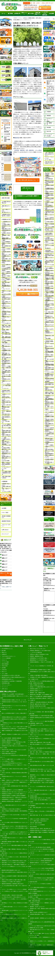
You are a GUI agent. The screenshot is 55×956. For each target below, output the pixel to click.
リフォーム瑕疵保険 (6, 658)
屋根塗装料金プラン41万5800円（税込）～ (39, 660)
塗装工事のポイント (6, 206)
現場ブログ (4, 652)
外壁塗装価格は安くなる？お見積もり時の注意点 (6, 232)
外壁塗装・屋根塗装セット (6, 76)
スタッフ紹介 (5, 512)
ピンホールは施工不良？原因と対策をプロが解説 (6, 301)
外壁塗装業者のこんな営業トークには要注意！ (49, 298)
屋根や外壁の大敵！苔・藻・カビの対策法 (49, 358)
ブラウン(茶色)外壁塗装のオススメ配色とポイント (49, 431)
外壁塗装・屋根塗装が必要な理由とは (10, 740)
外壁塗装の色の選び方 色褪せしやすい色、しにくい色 (14, 699)
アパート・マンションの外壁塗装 (37, 824)
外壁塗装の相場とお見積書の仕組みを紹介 (49, 195)
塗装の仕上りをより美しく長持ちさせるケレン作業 (6, 305)
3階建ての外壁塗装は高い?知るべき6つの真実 (49, 225)
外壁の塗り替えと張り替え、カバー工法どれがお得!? (49, 230)
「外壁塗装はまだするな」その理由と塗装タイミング (6, 224)
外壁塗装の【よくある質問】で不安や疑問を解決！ (13, 694)
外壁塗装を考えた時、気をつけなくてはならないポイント (14, 791)
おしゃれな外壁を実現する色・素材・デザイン (49, 406)
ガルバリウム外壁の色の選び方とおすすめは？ (12, 763)
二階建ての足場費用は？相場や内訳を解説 (49, 294)
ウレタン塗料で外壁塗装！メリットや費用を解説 (6, 271)
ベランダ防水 (38, 149)
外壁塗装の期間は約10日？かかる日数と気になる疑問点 (14, 717)
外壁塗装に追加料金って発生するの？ (49, 187)
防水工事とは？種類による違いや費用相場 (6, 443)
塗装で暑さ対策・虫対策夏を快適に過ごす (6, 284)
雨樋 (17, 115)
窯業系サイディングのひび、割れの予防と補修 (49, 311)
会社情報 (4, 667)
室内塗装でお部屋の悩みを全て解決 (38, 706)
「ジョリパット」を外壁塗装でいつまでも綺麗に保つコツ (14, 832)
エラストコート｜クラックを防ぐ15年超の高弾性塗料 (42, 868)
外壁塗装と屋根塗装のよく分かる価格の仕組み (40, 650)
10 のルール (4, 660)
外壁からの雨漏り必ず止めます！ (37, 685)
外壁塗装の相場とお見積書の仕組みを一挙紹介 (40, 669)
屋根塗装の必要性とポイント (36, 690)
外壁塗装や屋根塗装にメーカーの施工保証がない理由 (49, 277)
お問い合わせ (5, 529)
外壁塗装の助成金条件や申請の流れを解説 (49, 182)
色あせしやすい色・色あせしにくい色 (50, 93)
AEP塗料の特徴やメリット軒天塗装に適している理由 (49, 462)
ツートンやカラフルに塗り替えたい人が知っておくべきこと (50, 99)
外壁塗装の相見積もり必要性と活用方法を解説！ (49, 191)
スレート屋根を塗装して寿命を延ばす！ (39, 820)
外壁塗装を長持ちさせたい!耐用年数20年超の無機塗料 (49, 273)
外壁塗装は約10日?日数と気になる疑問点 (49, 212)
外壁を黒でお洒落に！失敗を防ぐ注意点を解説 (49, 419)
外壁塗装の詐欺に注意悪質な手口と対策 (49, 208)
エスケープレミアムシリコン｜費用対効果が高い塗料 (42, 858)
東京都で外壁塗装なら (6, 517)
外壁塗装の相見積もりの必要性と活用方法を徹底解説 (13, 795)
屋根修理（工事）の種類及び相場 (6, 237)
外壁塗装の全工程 (6, 219)
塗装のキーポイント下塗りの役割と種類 (49, 260)
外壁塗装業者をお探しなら (8, 679)
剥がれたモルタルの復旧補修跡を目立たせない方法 (6, 297)
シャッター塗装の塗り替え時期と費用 (6, 426)
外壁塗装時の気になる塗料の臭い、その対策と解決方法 (14, 728)
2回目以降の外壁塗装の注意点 (49, 251)
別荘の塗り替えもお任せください (49, 162)
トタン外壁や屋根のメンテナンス (6, 387)
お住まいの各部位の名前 (6, 249)
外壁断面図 (4, 481)
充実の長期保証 (5, 663)
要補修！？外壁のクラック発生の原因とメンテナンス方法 (14, 780)
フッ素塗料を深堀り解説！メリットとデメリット (49, 436)
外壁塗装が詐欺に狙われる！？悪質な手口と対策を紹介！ (14, 797)
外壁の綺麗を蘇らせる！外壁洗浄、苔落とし (49, 354)
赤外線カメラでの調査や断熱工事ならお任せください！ (42, 686)
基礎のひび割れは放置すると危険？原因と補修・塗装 (13, 879)
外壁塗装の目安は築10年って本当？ (6, 215)
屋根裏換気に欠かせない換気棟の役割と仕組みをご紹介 (14, 860)
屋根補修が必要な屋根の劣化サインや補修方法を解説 (42, 780)
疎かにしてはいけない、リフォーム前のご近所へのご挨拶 (14, 726)
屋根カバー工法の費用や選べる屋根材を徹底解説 (6, 245)
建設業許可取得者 (6, 521)
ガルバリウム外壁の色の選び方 (49, 247)
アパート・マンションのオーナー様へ (49, 158)
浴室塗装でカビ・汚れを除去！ (5, 421)
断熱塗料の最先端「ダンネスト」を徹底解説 (49, 380)
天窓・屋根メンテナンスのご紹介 (6, 344)
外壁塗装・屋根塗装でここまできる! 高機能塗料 (12, 789)
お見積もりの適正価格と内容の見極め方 (49, 204)
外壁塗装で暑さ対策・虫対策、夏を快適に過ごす (41, 828)
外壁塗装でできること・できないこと (6, 310)
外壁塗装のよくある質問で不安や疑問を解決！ (49, 178)
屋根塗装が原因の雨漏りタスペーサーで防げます (6, 374)
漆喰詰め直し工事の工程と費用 (49, 337)
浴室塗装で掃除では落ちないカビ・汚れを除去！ (41, 797)
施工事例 (10, 13)
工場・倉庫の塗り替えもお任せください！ (49, 154)
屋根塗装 (16, 137)
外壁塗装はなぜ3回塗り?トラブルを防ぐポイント (6, 322)
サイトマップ (5, 534)
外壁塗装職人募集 (6, 683)
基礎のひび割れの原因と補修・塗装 (49, 393)
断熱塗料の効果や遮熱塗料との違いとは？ (49, 376)
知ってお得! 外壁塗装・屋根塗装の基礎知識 (11, 738)
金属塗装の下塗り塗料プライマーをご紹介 (49, 264)
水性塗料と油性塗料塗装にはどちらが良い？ (49, 324)
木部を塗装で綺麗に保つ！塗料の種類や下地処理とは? (49, 367)
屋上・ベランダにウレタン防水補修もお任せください (6, 451)
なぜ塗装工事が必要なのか (6, 202)
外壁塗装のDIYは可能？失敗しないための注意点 (49, 303)
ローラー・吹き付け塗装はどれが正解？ (49, 346)
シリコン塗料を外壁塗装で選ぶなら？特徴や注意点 (6, 275)
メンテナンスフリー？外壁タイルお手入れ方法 (49, 328)
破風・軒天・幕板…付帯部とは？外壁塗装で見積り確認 (42, 752)
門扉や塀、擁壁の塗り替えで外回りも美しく (40, 704)
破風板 (32, 117)
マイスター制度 (5, 662)
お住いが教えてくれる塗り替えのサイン (6, 211)
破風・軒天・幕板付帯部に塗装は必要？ (6, 327)
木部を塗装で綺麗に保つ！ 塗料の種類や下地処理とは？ (14, 864)
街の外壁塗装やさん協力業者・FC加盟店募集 (12, 681)
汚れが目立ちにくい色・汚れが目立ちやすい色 (50, 88)
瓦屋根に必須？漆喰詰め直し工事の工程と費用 (40, 742)
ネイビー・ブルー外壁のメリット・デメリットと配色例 (14, 889)
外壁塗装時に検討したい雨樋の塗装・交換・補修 (6, 353)
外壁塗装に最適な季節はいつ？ (6, 262)
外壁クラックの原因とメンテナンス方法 (6, 292)
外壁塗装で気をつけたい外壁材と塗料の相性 (6, 486)
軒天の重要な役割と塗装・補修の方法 (6, 335)
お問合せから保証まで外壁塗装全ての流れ (39, 654)
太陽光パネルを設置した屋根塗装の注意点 (49, 363)
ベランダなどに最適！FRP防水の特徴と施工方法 (6, 447)
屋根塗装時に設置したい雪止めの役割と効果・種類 (6, 357)
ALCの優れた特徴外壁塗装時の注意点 (6, 473)
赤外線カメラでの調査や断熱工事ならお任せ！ (6, 228)
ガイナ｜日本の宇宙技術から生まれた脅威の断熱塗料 (42, 877)
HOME (15, 18)
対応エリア (4, 671)
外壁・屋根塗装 (30, 149)
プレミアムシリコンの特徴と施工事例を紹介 (49, 449)
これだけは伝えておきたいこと (9, 656)
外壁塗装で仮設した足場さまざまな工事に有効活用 (49, 285)
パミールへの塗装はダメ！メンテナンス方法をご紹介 (49, 371)
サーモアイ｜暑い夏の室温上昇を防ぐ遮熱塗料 (40, 847)
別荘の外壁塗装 (33, 826)
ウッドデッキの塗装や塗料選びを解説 (6, 417)
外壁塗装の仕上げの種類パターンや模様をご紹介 (49, 444)
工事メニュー (24, 13)
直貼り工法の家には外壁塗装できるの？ (49, 315)
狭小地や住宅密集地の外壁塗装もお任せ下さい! (6, 378)
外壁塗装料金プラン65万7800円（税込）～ (39, 658)
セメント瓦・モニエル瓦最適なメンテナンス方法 (6, 400)
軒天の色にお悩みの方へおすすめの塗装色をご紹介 (6, 340)
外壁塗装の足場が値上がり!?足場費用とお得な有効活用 (42, 830)
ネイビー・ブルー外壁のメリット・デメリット (49, 410)
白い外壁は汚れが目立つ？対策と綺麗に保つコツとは (49, 423)
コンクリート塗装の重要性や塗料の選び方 (6, 430)
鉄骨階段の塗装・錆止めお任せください (6, 408)
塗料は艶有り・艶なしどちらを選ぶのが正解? (49, 320)
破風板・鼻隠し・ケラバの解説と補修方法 (6, 331)
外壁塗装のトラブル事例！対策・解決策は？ (49, 397)
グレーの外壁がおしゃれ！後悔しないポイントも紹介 (49, 414)
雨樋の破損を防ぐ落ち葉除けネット (6, 361)
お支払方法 (4, 669)
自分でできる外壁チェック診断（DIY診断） (11, 743)
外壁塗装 (16, 149)
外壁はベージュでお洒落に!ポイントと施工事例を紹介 (49, 427)
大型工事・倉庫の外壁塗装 (36, 822)
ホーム (3, 13)
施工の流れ (31, 13)
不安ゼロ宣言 (5, 665)
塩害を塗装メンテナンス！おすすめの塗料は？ (6, 460)
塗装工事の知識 (5, 198)
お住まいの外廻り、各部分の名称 (9, 751)
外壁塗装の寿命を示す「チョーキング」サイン (6, 288)
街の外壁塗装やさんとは (7, 648)
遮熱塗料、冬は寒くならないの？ (37, 906)
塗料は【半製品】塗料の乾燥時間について (6, 464)
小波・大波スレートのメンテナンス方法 (6, 490)
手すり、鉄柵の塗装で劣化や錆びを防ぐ (6, 413)
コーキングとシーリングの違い (6, 469)
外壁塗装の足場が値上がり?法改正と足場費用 (49, 290)
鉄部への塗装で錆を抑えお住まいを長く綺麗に (6, 404)
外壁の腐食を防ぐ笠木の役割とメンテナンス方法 (6, 348)
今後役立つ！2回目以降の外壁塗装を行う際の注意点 (41, 702)
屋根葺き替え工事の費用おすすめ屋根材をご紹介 (6, 241)
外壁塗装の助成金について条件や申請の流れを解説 (41, 715)
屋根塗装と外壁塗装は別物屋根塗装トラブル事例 (6, 314)
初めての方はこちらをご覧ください (38, 648)
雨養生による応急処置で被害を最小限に (49, 389)
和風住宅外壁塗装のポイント (49, 333)
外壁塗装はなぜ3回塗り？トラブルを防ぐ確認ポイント (14, 793)
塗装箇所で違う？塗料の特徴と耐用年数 (49, 255)
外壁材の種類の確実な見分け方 (49, 234)
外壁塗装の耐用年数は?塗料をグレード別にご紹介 (6, 254)
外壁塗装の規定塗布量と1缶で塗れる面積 (49, 350)
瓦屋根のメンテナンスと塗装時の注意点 (6, 395)
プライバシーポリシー (6, 525)
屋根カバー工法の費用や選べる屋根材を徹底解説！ (41, 696)
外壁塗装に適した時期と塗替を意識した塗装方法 (6, 258)
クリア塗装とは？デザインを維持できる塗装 (6, 280)
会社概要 (51, 13)
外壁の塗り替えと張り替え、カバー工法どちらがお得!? (14, 749)
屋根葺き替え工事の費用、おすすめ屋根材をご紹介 (41, 694)
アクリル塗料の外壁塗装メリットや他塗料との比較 (6, 267)
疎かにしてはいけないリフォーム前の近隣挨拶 (49, 217)
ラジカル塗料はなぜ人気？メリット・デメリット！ (49, 457)
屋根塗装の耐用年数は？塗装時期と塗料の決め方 (49, 401)
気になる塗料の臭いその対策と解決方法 (49, 221)
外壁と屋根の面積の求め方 (6, 477)
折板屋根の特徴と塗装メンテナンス (6, 391)
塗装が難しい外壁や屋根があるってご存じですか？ (49, 307)
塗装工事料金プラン (38, 13)
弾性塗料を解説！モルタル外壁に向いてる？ (49, 440)
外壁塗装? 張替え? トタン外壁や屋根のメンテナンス (41, 729)
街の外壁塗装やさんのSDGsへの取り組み (11, 675)
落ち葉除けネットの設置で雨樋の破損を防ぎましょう (42, 778)
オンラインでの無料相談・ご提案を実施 (49, 174)
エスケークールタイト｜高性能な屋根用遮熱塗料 (41, 860)
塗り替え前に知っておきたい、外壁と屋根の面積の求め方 (14, 826)
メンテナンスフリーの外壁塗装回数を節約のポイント (49, 238)
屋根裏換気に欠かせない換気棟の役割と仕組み (6, 456)
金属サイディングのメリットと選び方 (6, 383)
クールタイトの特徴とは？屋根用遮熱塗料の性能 (49, 453)
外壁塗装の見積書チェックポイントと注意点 (49, 200)
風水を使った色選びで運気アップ (50, 82)
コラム (20, 18)
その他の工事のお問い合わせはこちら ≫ (27, 179)
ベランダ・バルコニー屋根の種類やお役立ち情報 (6, 438)
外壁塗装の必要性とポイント (36, 688)
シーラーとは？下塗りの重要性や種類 (49, 268)
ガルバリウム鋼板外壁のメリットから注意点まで (49, 242)
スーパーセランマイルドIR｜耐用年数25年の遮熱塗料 (42, 849)
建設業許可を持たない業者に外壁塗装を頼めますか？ (13, 677)
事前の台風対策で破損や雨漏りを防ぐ (49, 384)
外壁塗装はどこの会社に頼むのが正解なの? (11, 809)
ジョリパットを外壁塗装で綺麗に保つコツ (49, 341)
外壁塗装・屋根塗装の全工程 (36, 656)
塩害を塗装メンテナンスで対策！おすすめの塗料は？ (13, 862)
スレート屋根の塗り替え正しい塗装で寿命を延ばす (6, 370)
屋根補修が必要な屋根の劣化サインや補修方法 (6, 365)
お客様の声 (17, 13)
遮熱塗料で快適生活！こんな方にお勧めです (40, 862)
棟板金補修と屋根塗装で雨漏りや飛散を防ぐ (6, 434)
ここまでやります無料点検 (45, 13)
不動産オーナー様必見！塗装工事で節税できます (49, 281)
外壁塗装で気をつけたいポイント (6, 318)
